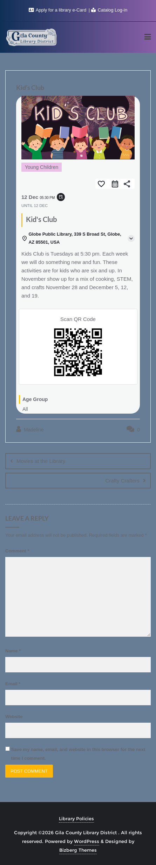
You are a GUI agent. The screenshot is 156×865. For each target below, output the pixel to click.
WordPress (86, 841)
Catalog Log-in (109, 10)
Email (12, 683)
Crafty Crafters (122, 481)
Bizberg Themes (78, 850)
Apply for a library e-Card (58, 10)
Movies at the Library (40, 461)
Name (13, 650)
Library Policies (76, 818)
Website (14, 716)
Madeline (30, 429)
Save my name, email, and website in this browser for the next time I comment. (78, 754)
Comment (17, 550)
